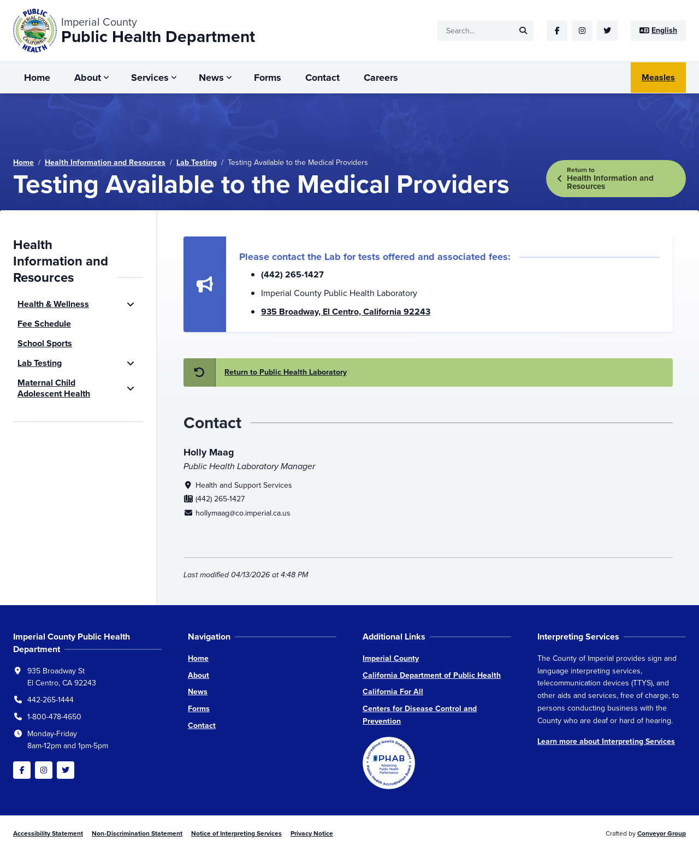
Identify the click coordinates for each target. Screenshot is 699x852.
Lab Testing (196, 162)
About (198, 675)
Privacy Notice (312, 833)
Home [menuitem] (37, 77)
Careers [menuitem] (381, 77)
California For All (393, 691)
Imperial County (391, 658)
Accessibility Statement (48, 833)
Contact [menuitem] (322, 77)
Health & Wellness (53, 304)
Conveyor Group (661, 833)
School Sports (44, 343)
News (198, 691)
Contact (202, 725)
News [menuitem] (211, 77)
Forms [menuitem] (267, 77)
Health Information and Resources (105, 162)
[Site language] (658, 30)
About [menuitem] (87, 77)
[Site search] (485, 30)
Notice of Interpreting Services (236, 833)
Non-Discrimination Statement (137, 833)
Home (23, 162)
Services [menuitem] (150, 77)
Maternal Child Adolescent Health (53, 388)
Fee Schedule (44, 323)
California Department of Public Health (432, 675)
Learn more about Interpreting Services (606, 741)
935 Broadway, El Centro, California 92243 (345, 311)
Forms (199, 708)
